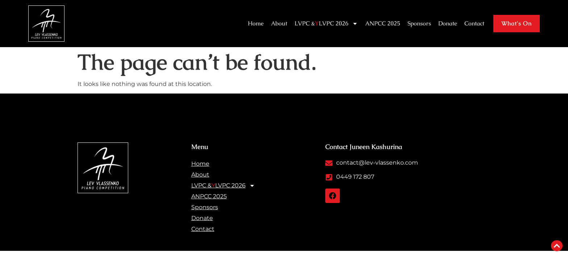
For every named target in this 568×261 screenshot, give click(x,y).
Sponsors (419, 23)
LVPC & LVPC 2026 (326, 23)
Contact (474, 23)
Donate (447, 23)
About (279, 23)
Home (256, 23)
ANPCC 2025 (382, 23)
